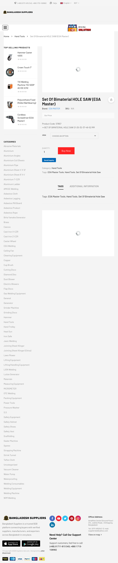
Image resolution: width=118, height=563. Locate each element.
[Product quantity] (44, 152)
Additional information (84, 186)
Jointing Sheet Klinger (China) (17, 350)
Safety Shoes (10, 426)
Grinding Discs (10, 312)
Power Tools (9, 403)
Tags (61, 186)
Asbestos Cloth (11, 193)
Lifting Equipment (12, 360)
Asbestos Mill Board (13, 203)
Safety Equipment (12, 417)
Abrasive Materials (12, 146)
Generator (8, 303)
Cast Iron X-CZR (11, 231)
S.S (5, 412)
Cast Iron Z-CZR (11, 236)
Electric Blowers (11, 284)
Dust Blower (9, 279)
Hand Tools (20, 36)
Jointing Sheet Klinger (14, 345)
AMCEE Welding (11, 189)
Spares (7, 445)
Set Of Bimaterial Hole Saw (88, 172)
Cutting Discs (10, 269)
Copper (7, 260)
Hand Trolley (9, 326)
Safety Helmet (10, 422)
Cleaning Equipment (13, 255)
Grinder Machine (11, 307)
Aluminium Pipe (11, 165)
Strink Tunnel (10, 455)
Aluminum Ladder (12, 184)
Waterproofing (10, 479)
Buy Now (66, 150)
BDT (75, 3)
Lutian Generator (11, 374)
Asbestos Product (12, 208)
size (44, 135)
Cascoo (7, 227)
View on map (95, 534)
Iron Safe (8, 336)
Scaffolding (9, 436)
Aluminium (9, 151)
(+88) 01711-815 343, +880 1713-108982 (32, 3)
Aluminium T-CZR (12, 179)
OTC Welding (9, 393)
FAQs (55, 3)
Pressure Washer (11, 407)
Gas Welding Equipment (15, 293)
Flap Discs (8, 288)
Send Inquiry (49, 160)
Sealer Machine (11, 441)
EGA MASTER (54, 108)
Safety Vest (9, 431)
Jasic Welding (10, 341)
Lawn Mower (9, 355)
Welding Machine (11, 493)
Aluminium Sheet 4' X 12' (15, 170)
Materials (8, 379)
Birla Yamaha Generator (15, 217)
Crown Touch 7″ (25, 67)
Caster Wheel (10, 241)
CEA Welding (10, 246)
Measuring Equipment (14, 383)
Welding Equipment (13, 488)
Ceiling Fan (9, 250)
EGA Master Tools (56, 172)
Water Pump (9, 474)
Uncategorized (10, 464)
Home (6, 36)
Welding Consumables (14, 483)
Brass (6, 222)
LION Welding (10, 369)
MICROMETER (10, 388)
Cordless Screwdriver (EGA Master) (26, 117)
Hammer (8, 317)
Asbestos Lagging (12, 198)
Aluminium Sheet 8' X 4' (14, 174)
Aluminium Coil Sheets (14, 160)
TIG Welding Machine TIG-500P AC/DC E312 (26, 85)
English (65, 3)
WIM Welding (10, 498)
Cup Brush (8, 265)
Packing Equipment (13, 398)
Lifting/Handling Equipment (17, 364)
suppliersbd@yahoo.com (98, 531)
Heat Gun (8, 331)
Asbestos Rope (11, 212)
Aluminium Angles (12, 155)
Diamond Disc (10, 274)
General (7, 298)
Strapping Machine (12, 450)
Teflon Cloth (9, 460)
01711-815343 (97, 528)
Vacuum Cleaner (11, 469)
